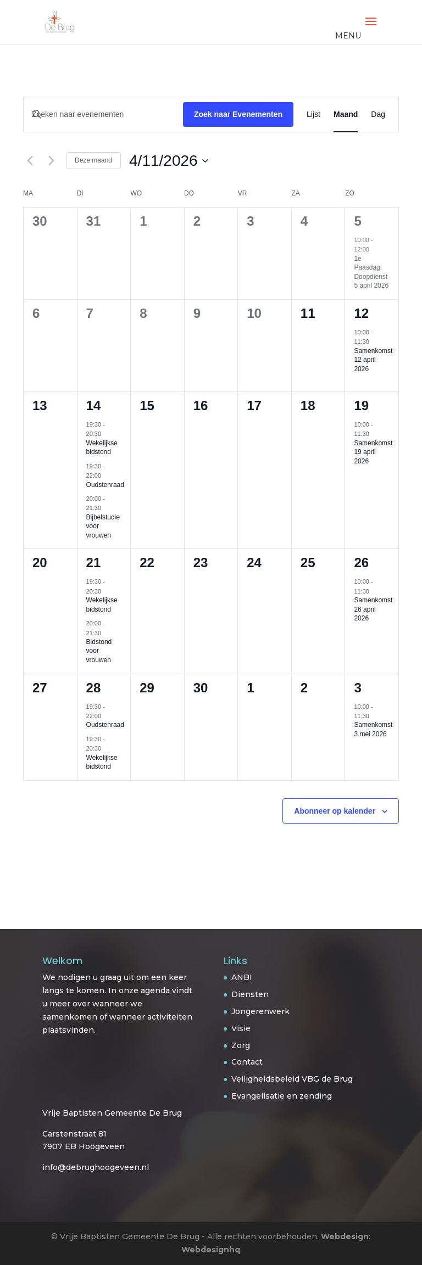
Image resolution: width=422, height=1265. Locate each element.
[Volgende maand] (51, 160)
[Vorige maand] (29, 160)
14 (93, 405)
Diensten (250, 994)
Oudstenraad (105, 485)
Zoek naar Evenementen (238, 114)
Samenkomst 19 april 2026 (373, 452)
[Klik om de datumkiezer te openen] (168, 161)
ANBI (241, 977)
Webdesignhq (210, 1250)
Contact (247, 1062)
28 (93, 687)
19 (361, 405)
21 (93, 562)
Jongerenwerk (260, 1011)
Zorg (240, 1045)
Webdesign (345, 1236)
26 (361, 562)
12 (361, 313)
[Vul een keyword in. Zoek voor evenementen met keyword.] (103, 114)
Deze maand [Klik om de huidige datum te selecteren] (93, 160)
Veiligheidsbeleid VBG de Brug (292, 1079)
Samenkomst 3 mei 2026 (373, 729)
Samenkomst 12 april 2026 (373, 360)
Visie (241, 1028)
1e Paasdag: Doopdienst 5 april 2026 (371, 272)
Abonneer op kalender (334, 811)
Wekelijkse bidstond (102, 447)
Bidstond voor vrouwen (99, 651)
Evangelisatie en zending (281, 1096)
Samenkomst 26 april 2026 (373, 609)
